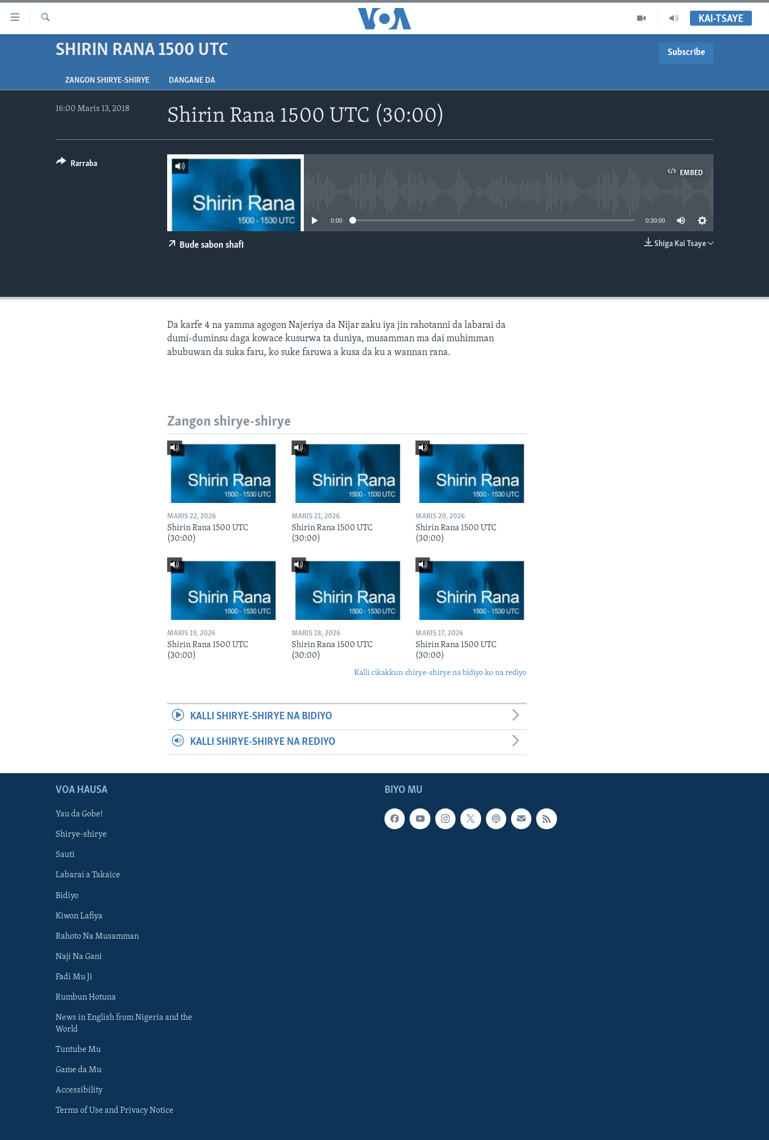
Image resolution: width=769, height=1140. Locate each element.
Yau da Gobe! (79, 814)
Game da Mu (78, 1070)
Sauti (65, 855)
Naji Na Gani (79, 957)
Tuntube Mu (78, 1049)
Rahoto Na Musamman (97, 936)
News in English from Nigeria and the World (124, 1023)
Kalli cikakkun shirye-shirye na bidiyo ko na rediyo (440, 673)
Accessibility (79, 1090)
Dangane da (192, 80)
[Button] (76, 165)
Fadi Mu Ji (74, 977)
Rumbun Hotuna (86, 997)
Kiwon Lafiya (79, 915)
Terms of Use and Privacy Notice (115, 1110)
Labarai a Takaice (88, 875)
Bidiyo (67, 895)
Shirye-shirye (81, 834)
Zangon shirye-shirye (107, 80)
